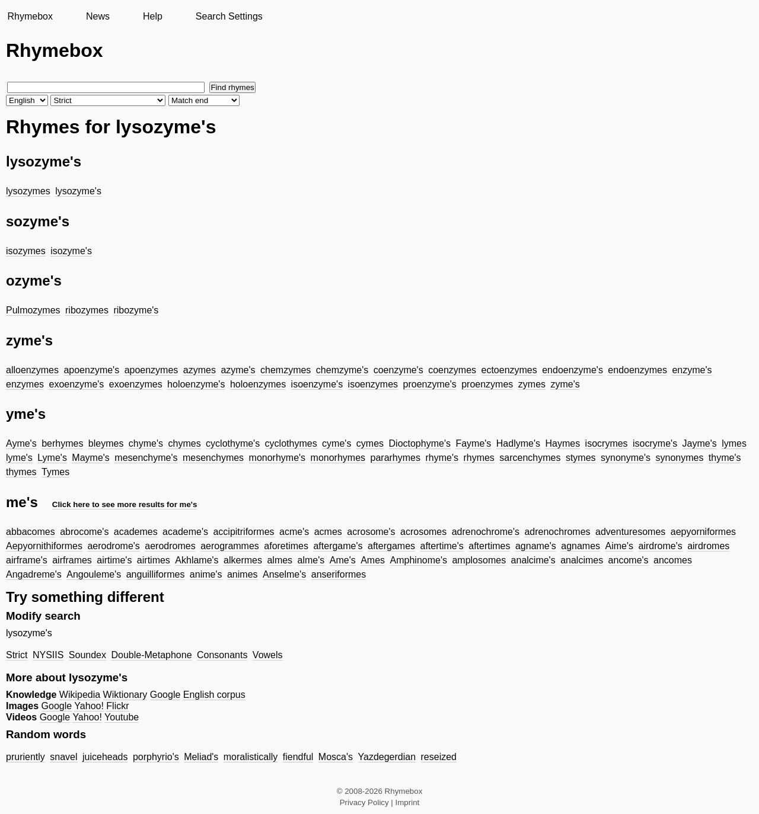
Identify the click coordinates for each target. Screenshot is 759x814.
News (98, 16)
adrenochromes (557, 532)
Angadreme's (34, 574)
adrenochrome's (485, 532)
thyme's (725, 458)
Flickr (117, 706)
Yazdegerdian (387, 757)
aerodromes (170, 546)
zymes (532, 384)
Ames (373, 560)
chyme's (146, 443)
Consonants (222, 655)
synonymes (679, 458)
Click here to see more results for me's (124, 504)
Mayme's (91, 458)
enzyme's (692, 370)
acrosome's (371, 532)
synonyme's (625, 458)
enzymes (25, 384)
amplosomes (479, 560)
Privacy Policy (364, 802)
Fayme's (473, 443)
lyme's (19, 458)
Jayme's (700, 443)
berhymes (62, 443)
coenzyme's (398, 370)
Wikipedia (79, 695)
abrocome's (84, 532)
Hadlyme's (518, 443)
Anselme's (284, 574)
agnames (580, 546)
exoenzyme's (76, 384)
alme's (311, 560)
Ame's (343, 560)
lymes (734, 443)
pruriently (25, 757)
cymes (370, 443)
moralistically (251, 757)
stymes (581, 458)
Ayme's (21, 443)
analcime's (533, 560)
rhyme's (441, 458)
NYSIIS (48, 655)
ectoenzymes (509, 370)
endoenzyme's (572, 370)
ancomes (672, 560)
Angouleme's (93, 574)
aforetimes (286, 546)
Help (152, 16)
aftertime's (441, 546)
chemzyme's (342, 370)
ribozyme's (135, 310)
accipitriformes (243, 532)
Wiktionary (125, 695)
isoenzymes (373, 384)
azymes (199, 370)
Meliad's (201, 757)
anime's (206, 574)
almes (279, 560)
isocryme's (655, 443)
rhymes (478, 458)
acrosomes (423, 532)
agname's (535, 546)
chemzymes (285, 370)
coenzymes (452, 370)
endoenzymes (637, 370)
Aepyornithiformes (44, 546)
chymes (184, 443)
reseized (439, 757)
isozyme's (71, 251)
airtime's (114, 560)
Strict (16, 655)
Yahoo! (89, 706)
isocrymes (606, 443)
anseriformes (338, 574)
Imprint (408, 802)
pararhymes (395, 458)
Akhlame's (196, 560)
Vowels (268, 655)
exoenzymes (135, 384)
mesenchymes (213, 458)
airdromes (708, 546)
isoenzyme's (317, 384)
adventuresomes (630, 532)
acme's (294, 532)
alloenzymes (32, 370)
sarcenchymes (529, 458)
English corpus (214, 695)
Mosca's (335, 757)
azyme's (238, 370)
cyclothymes (291, 443)
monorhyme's (277, 458)
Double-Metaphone (151, 655)
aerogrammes (229, 546)
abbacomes (30, 532)
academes (136, 532)
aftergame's (337, 546)
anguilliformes (155, 574)
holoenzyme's (196, 384)
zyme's (564, 384)
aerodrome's (113, 546)
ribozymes (87, 310)
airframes (72, 560)
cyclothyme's (233, 443)
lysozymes (28, 191)
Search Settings (229, 16)
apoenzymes (151, 370)
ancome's (628, 560)
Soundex (87, 655)
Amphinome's (418, 560)
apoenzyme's (91, 370)
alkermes (243, 560)
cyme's (336, 443)
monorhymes (338, 458)
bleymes (106, 443)
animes (242, 574)
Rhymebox (29, 16)
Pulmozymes (33, 310)
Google (165, 695)
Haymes (562, 443)
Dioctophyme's (420, 443)
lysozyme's (78, 191)
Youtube (121, 717)
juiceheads (105, 757)
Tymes (55, 472)
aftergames (391, 546)
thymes (21, 472)
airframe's (26, 560)
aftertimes (489, 546)
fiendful (298, 757)
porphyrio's (156, 757)
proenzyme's (430, 384)
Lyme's (52, 458)
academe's (185, 532)
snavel (63, 757)
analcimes (581, 560)
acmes (328, 532)
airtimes (153, 560)
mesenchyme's (145, 458)
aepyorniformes (703, 532)
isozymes (26, 251)
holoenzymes (258, 384)
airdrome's (661, 546)
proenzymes (487, 384)
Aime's (619, 546)
